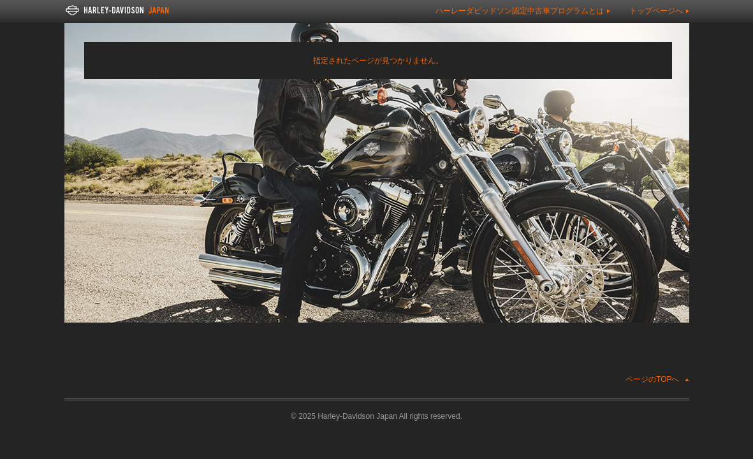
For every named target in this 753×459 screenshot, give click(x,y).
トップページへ (656, 10)
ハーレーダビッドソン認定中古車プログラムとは (519, 10)
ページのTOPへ (652, 379)
